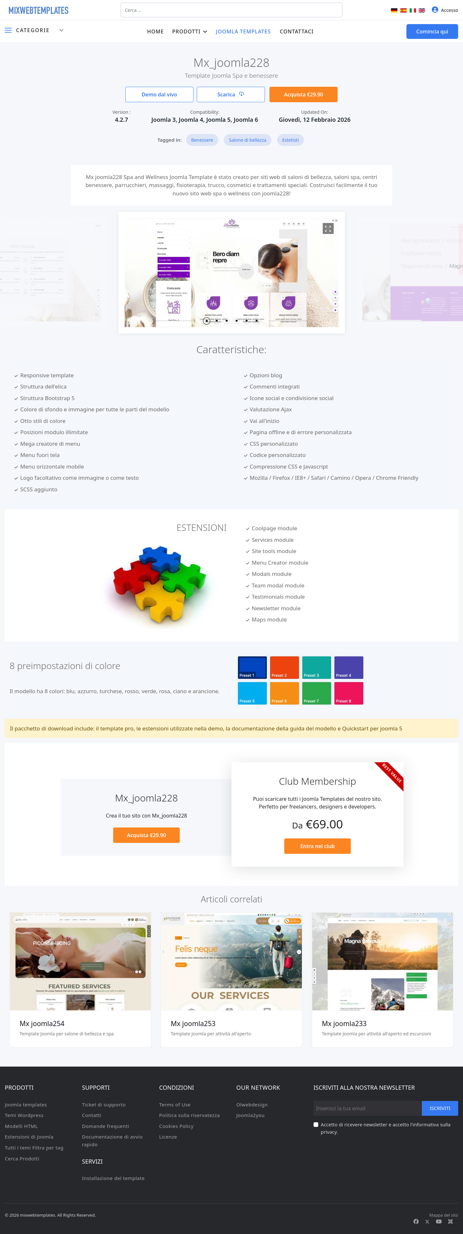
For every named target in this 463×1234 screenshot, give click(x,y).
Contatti (91, 1115)
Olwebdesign (252, 1104)
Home (155, 31)
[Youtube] (439, 1221)
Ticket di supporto (104, 1104)
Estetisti (290, 140)
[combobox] (231, 10)
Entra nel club (317, 846)
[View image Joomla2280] (327, 228)
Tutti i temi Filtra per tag (34, 1147)
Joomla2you (250, 1115)
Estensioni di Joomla (29, 1136)
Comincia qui (432, 31)
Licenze (168, 1136)
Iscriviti (440, 1108)
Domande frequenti (105, 1126)
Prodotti (186, 31)
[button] (206, 321)
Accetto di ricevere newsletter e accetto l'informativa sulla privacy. (386, 1128)
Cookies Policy (176, 1126)
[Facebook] (416, 1221)
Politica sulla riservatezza (189, 1115)
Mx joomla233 (344, 1023)
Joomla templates (243, 31)
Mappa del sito (443, 1215)
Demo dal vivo (159, 94)
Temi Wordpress (24, 1115)
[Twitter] (427, 1221)
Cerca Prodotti (22, 1158)
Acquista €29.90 (303, 94)
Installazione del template (113, 1178)
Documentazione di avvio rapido (112, 1140)
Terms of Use (175, 1104)
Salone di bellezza (247, 140)
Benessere (202, 140)
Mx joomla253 (193, 1023)
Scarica (230, 94)
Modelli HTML (21, 1126)
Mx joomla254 (42, 1023)
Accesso (445, 9)
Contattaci (296, 31)
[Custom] (450, 1221)
